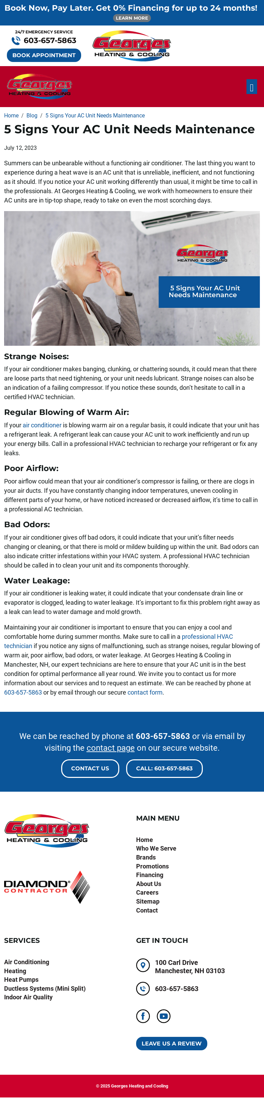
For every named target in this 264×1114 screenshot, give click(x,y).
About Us (148, 883)
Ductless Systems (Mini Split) (45, 988)
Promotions (152, 866)
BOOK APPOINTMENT (44, 55)
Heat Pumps (21, 979)
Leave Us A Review (172, 1043)
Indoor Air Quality (28, 997)
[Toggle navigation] (251, 86)
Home (144, 839)
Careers (147, 892)
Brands (146, 857)
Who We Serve (156, 848)
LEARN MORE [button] (132, 18)
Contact (147, 910)
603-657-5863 (23, 692)
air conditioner (42, 425)
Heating (15, 971)
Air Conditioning (26, 962)
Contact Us (90, 768)
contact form (145, 692)
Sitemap (148, 901)
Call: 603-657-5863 (164, 768)
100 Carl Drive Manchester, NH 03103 (190, 966)
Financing (149, 874)
